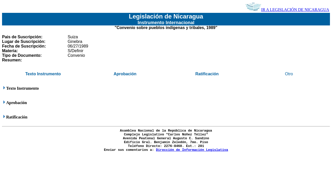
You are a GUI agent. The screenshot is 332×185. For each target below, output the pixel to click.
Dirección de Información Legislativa (192, 150)
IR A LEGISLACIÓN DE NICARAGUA (287, 9)
